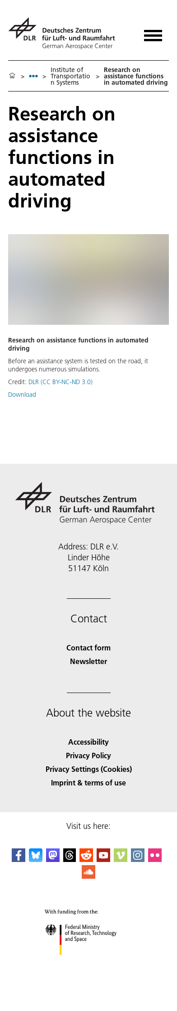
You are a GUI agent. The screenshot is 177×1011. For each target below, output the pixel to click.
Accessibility (88, 741)
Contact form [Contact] (88, 647)
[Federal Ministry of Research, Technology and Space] (89, 963)
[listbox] (33, 76)
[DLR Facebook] (18, 859)
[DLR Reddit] (86, 859)
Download (22, 394)
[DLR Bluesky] (35, 859)
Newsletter (88, 661)
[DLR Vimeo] (120, 859)
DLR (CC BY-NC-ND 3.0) (60, 382)
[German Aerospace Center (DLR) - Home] (65, 33)
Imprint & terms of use (88, 782)
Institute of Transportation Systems (70, 76)
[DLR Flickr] (155, 859)
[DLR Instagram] (137, 859)
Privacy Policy (88, 755)
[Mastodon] (53, 859)
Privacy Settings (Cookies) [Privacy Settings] (89, 769)
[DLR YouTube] (103, 859)
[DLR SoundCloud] (88, 876)
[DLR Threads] (69, 859)
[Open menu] (153, 32)
